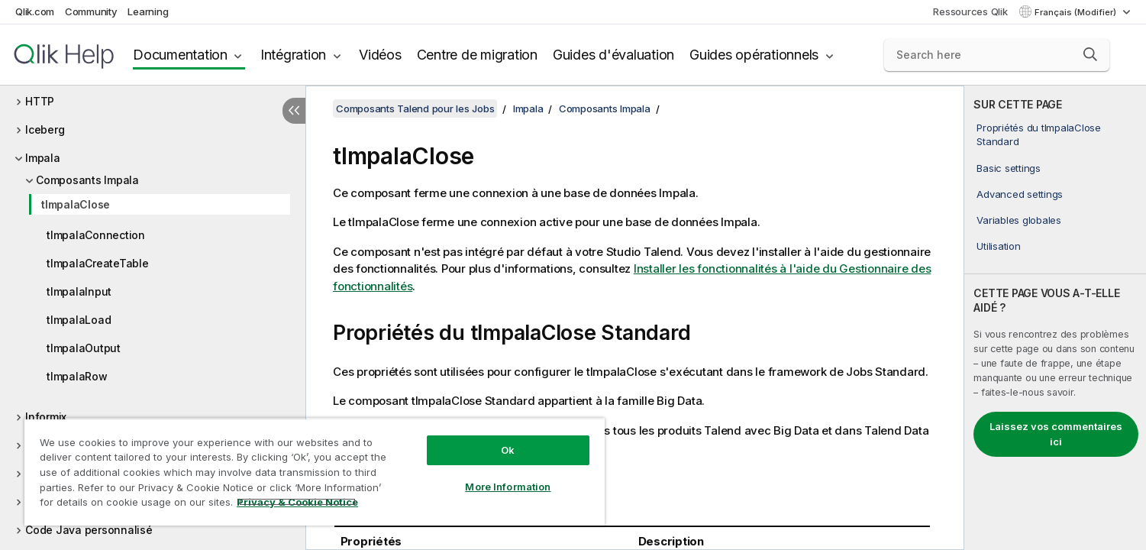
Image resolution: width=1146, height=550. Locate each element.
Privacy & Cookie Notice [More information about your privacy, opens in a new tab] (297, 502)
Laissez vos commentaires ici (1055, 434)
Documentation (180, 55)
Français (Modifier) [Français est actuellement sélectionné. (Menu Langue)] (1077, 12)
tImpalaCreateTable (98, 263)
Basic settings (1009, 168)
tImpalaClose (75, 204)
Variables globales (1019, 220)
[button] (1090, 54)
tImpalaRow (77, 376)
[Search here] (996, 55)
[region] (314, 472)
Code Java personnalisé (89, 529)
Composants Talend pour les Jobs (415, 108)
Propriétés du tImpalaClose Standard (1039, 134)
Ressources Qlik (970, 11)
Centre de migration (477, 55)
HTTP (39, 101)
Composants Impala (87, 179)
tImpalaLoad (79, 319)
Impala (42, 157)
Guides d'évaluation (613, 55)
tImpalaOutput (84, 347)
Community (91, 11)
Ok (508, 450)
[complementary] (1055, 318)
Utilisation (998, 246)
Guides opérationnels (753, 55)
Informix (45, 416)
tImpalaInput (79, 291)
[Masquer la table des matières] (293, 111)
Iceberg (44, 129)
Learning (148, 11)
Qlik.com (34, 11)
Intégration (293, 55)
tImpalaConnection (96, 234)
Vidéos (380, 55)
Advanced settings (1020, 194)
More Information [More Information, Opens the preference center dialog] (507, 486)
